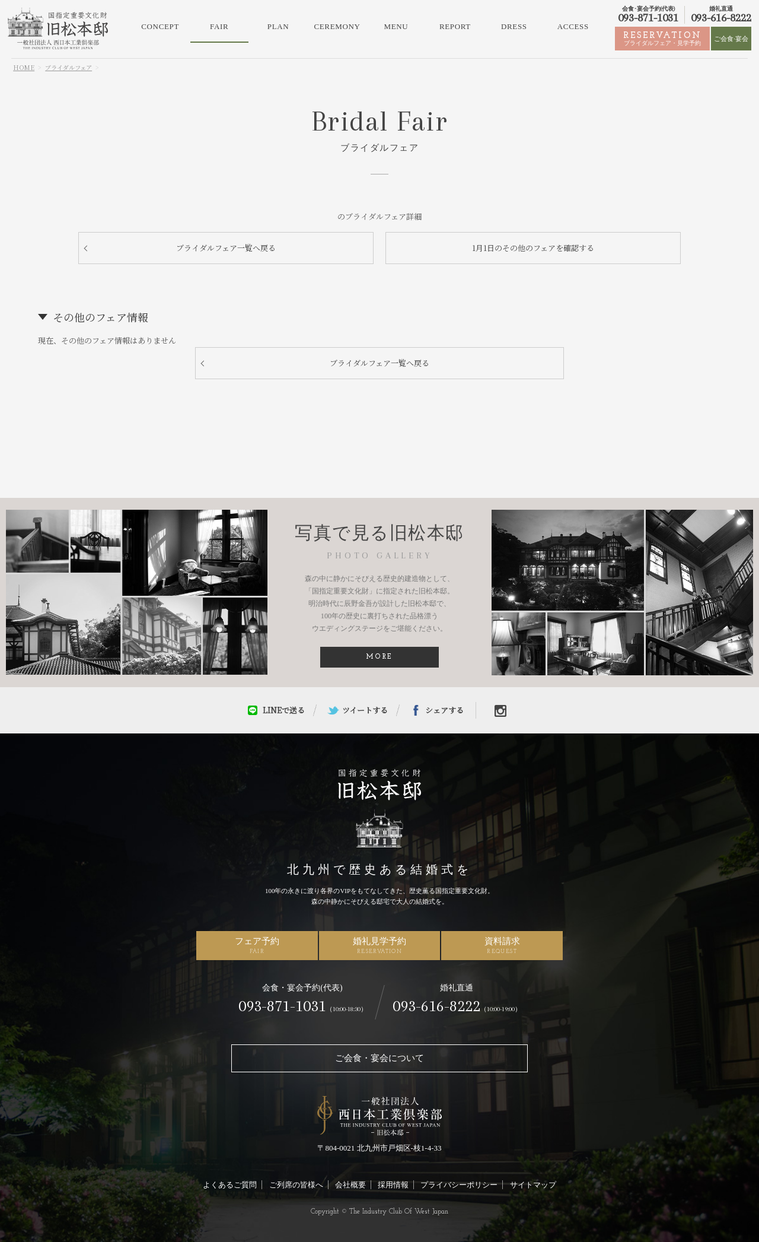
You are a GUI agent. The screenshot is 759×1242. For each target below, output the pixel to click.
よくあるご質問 (230, 1184)
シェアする (444, 710)
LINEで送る (284, 710)
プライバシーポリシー (459, 1184)
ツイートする (365, 710)
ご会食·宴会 (731, 38)
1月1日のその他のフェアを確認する (533, 247)
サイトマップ (533, 1184)
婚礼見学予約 (380, 945)
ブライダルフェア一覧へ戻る (226, 247)
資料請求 (502, 945)
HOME (23, 67)
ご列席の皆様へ (296, 1184)
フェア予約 (257, 945)
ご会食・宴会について (379, 1058)
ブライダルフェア (68, 67)
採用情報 (393, 1184)
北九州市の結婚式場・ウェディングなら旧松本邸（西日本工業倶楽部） (58, 28)
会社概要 (350, 1184)
